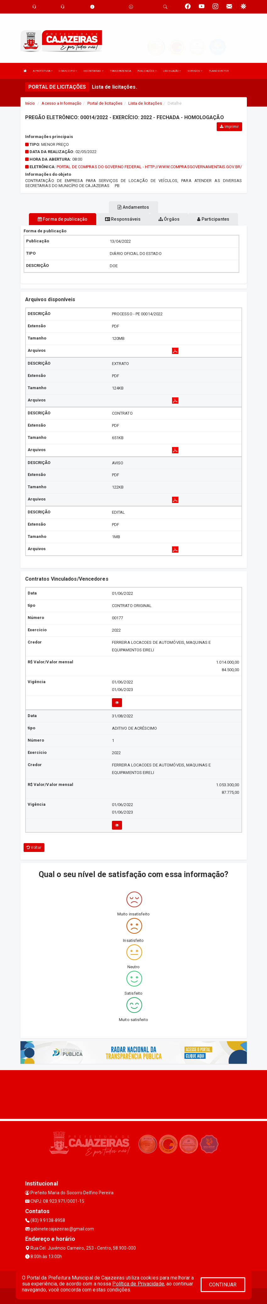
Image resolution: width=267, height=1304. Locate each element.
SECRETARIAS (93, 70)
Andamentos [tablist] (133, 207)
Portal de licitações (105, 103)
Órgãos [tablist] (169, 219)
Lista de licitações (145, 103)
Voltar (34, 847)
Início (30, 103)
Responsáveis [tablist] (123, 219)
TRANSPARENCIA (120, 70)
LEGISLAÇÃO (172, 70)
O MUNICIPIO (68, 70)
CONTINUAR (223, 1285)
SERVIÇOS (195, 70)
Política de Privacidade (138, 1284)
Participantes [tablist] (213, 219)
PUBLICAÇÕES (147, 70)
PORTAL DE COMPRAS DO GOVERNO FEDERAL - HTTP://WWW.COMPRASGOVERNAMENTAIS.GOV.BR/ (149, 166)
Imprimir (229, 126)
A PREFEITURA (43, 70)
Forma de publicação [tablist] (62, 219)
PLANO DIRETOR (219, 70)
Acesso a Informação (61, 103)
